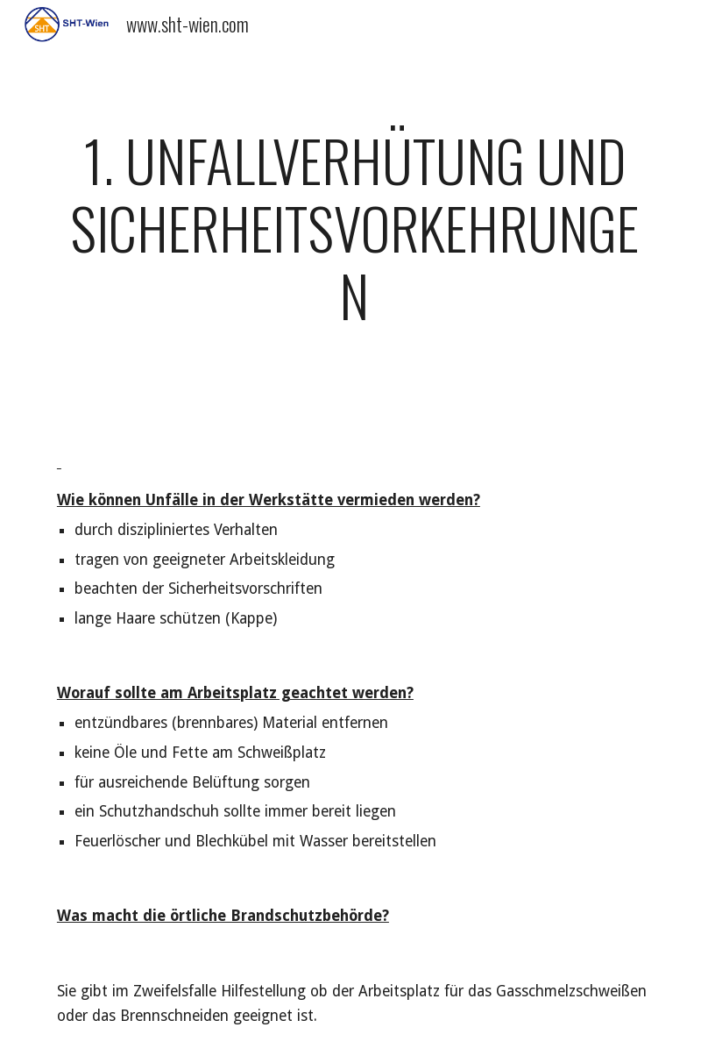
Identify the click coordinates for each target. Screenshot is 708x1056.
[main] (354, 236)
